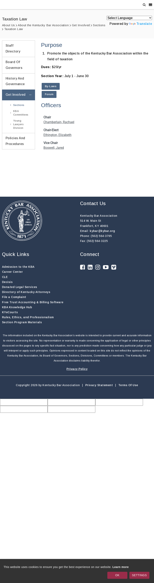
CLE (5, 277)
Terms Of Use (128, 385)
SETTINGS (139, 575)
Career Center (12, 271)
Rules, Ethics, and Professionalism (28, 317)
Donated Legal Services (19, 287)
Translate (140, 23)
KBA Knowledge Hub (17, 307)
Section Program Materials (22, 322)
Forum (49, 94)
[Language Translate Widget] (129, 18)
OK (117, 575)
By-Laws (51, 86)
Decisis (7, 282)
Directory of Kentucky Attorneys (26, 292)
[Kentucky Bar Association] (17, 4)
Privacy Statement (99, 385)
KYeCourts (10, 312)
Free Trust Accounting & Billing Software (32, 302)
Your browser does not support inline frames (96, 149)
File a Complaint (14, 297)
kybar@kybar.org (102, 231)
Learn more (121, 567)
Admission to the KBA (18, 266)
